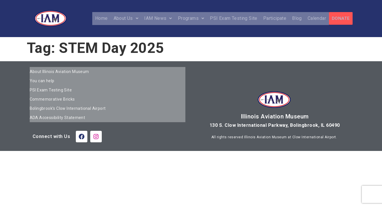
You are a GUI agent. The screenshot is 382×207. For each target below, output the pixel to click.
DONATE (340, 18)
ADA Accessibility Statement (57, 108)
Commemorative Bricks (52, 93)
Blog (297, 18)
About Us (126, 18)
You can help (42, 78)
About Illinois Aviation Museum (59, 70)
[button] (126, 18)
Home (101, 18)
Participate (275, 18)
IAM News (158, 18)
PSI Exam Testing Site (233, 18)
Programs (191, 18)
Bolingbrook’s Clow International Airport (68, 100)
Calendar (317, 18)
